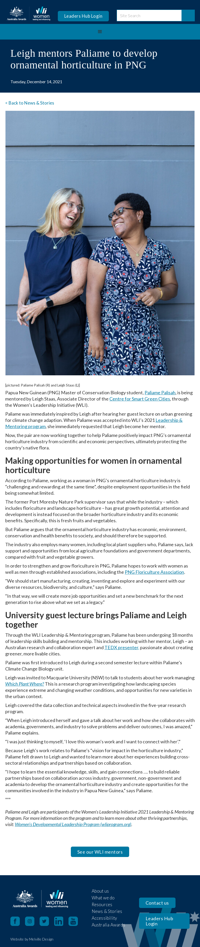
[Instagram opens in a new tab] (32, 921)
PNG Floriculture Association (154, 572)
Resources (102, 904)
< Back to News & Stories (29, 103)
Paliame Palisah (160, 392)
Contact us (157, 903)
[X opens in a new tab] (47, 921)
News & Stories (107, 911)
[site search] (149, 15)
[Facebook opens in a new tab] (15, 921)
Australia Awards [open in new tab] (108, 924)
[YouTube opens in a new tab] (75, 921)
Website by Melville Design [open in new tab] (31, 939)
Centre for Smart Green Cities (139, 399)
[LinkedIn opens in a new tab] (61, 921)
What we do (103, 897)
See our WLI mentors (100, 852)
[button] (100, 32)
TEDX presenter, (121, 647)
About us (100, 891)
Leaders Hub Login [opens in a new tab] (83, 16)
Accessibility (104, 918)
